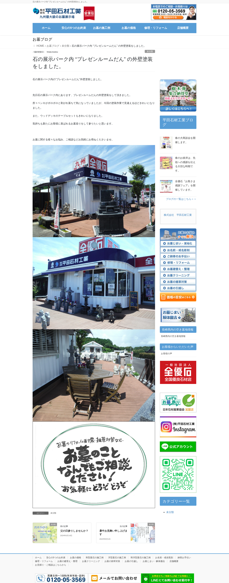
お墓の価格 (75, 557)
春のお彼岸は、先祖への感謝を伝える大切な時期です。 (185, 164)
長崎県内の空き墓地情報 (173, 336)
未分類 (150, 51)
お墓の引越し (131, 561)
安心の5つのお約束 (55, 557)
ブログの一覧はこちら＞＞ (181, 199)
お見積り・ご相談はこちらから (50, 565)
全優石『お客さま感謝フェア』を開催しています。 (185, 185)
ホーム (38, 557)
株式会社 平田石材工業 (178, 215)
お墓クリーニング (91, 561)
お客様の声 (166, 353)
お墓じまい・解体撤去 (154, 561)
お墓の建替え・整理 (67, 561)
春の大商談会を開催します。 (185, 140)
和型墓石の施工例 (95, 557)
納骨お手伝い (184, 557)
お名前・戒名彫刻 (164, 557)
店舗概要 (174, 561)
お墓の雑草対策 (112, 561)
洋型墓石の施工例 (117, 557)
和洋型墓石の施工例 (141, 557)
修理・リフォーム (44, 561)
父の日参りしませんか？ (74, 530)
